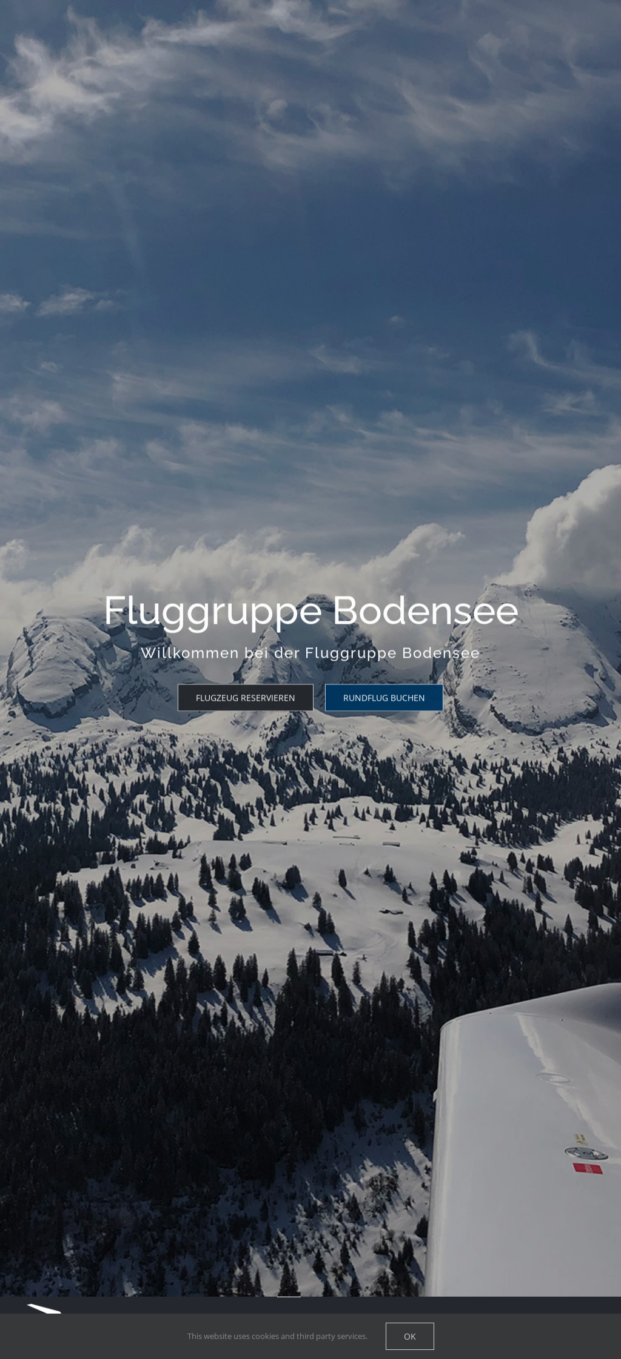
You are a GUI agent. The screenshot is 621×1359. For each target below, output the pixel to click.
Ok (410, 1336)
